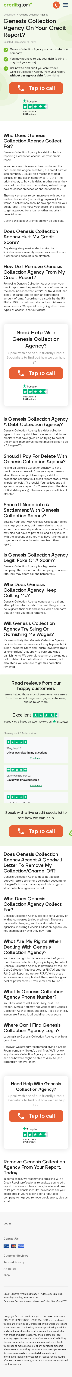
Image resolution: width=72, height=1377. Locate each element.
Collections (9, 15)
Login (7, 1223)
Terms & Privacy (14, 1262)
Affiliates (10, 1269)
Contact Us (11, 1239)
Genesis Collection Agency (33, 15)
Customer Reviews (16, 1256)
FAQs (7, 1275)
